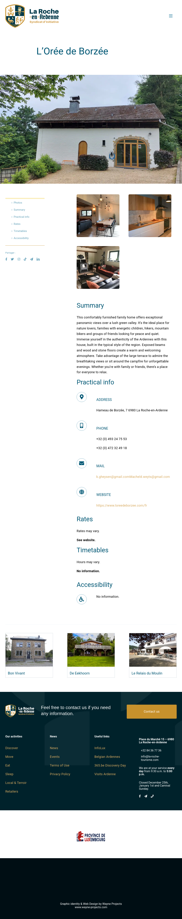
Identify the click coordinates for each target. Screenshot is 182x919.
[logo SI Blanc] (19, 706)
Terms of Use (59, 765)
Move (9, 757)
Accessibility (21, 238)
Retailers (11, 791)
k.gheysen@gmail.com (113, 477)
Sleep (9, 774)
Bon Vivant (16, 673)
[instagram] (19, 259)
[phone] (152, 796)
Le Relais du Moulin (147, 673)
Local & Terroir (16, 783)
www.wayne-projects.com (91, 907)
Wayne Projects (112, 904)
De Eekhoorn (80, 673)
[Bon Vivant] (29, 636)
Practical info (21, 216)
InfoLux (99, 748)
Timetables (20, 231)
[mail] (31, 259)
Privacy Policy (60, 774)
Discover (11, 748)
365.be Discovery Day (110, 765)
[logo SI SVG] (32, 6)
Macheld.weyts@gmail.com (150, 477)
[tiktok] (25, 259)
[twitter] (12, 259)
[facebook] (6, 259)
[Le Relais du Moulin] (152, 636)
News (54, 748)
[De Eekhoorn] (91, 636)
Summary (19, 209)
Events (55, 757)
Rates (17, 224)
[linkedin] (38, 259)
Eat (7, 765)
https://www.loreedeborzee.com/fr (121, 505)
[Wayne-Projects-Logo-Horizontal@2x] (91, 879)
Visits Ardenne (105, 774)
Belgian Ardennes (107, 757)
